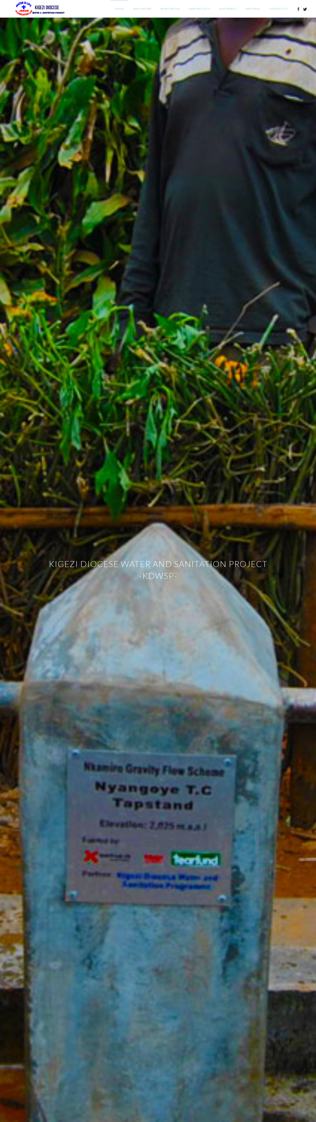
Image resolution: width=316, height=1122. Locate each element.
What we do (170, 8)
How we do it (199, 8)
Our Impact (228, 8)
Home (119, 8)
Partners (253, 8)
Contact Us (278, 8)
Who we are (142, 8)
